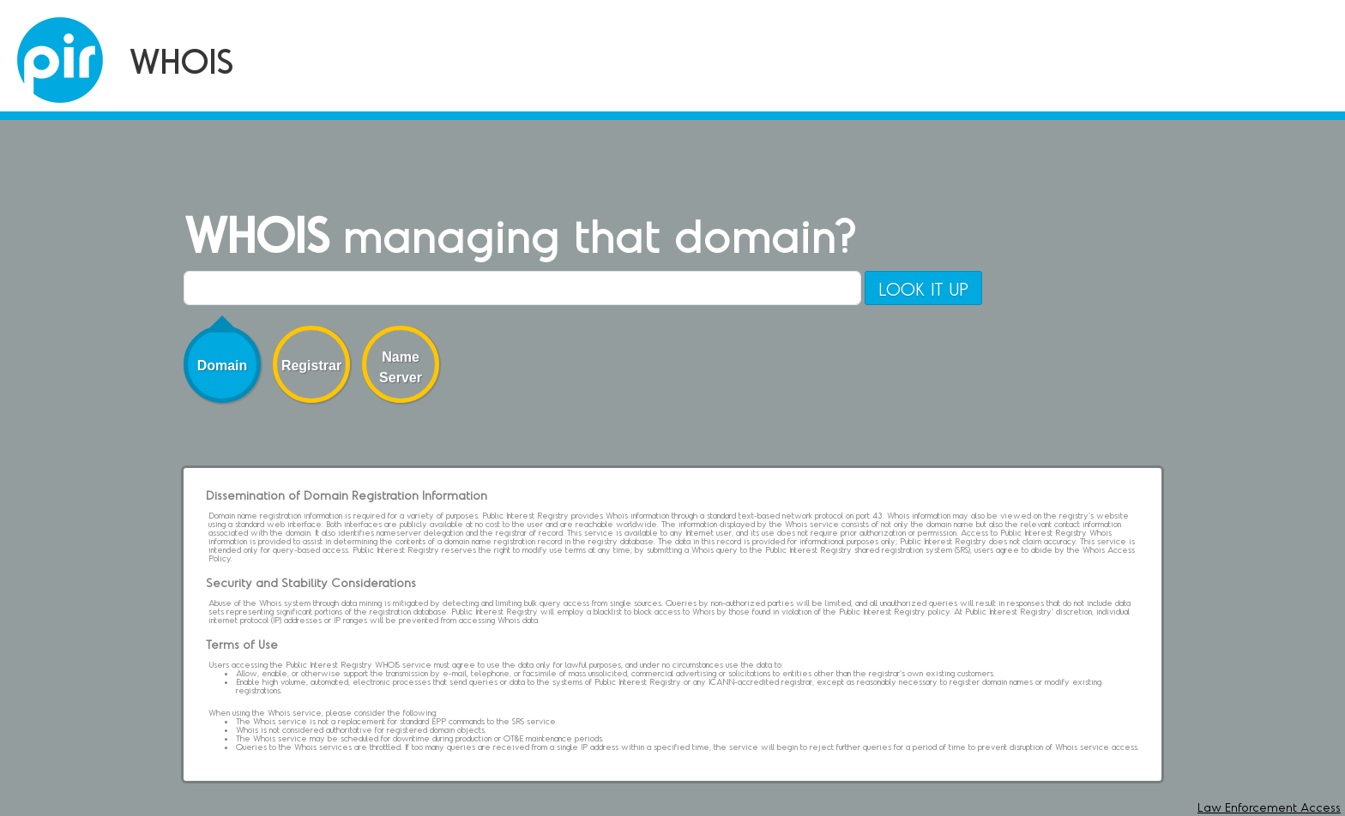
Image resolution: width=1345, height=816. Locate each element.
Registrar (311, 365)
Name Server (400, 367)
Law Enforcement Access (1269, 807)
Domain (222, 365)
